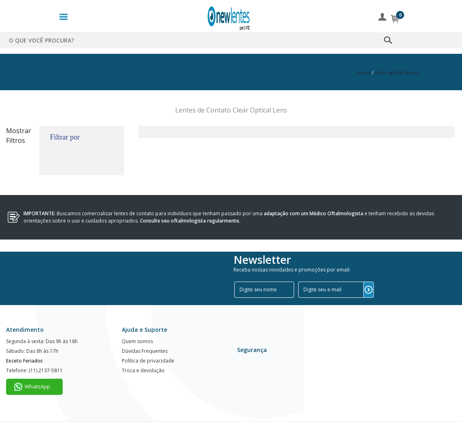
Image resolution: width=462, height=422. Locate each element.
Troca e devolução (143, 370)
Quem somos (137, 341)
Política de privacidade (148, 360)
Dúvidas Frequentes (144, 351)
